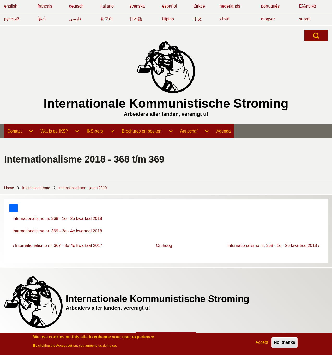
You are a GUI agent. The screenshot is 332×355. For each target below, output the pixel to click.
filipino (168, 19)
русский (11, 19)
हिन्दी (42, 19)
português (270, 6)
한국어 (106, 19)
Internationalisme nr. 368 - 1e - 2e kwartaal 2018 (57, 218)
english (10, 6)
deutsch (76, 6)
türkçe (199, 6)
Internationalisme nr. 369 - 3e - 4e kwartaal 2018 (57, 231)
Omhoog (164, 245)
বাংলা (225, 19)
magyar (268, 19)
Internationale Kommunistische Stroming (166, 103)
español (169, 6)
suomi (304, 19)
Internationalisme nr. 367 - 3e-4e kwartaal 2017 (57, 245)
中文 (198, 19)
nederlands (230, 6)
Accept (262, 343)
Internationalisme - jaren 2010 (82, 188)
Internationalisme (36, 188)
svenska (137, 6)
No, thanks (284, 343)
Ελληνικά (307, 6)
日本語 (136, 19)
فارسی (75, 19)
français (45, 6)
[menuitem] (20, 131)
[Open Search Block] (316, 35)
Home (9, 188)
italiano (107, 6)
